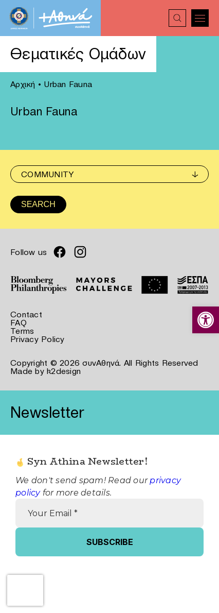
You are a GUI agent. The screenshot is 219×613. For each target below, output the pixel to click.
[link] (205, 319)
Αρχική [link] (22, 84)
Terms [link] (22, 331)
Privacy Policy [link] (37, 339)
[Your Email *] (109, 513)
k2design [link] (64, 371)
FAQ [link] (18, 322)
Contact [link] (26, 314)
